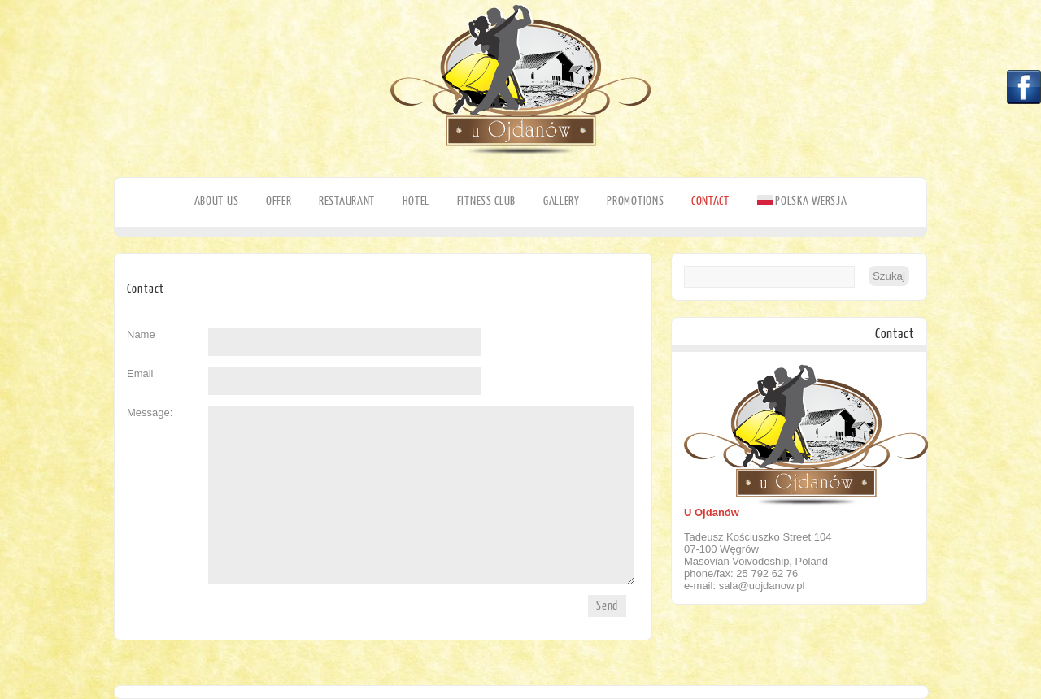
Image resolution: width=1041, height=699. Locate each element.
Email (140, 373)
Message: (149, 412)
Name (141, 334)
